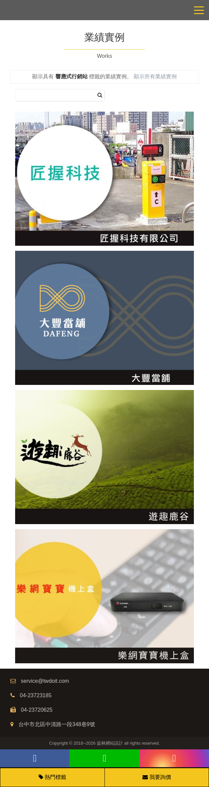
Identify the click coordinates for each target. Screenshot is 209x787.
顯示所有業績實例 (155, 76)
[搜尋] (100, 95)
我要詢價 (156, 777)
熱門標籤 (55, 777)
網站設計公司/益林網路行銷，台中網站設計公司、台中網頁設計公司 (104, 10)
